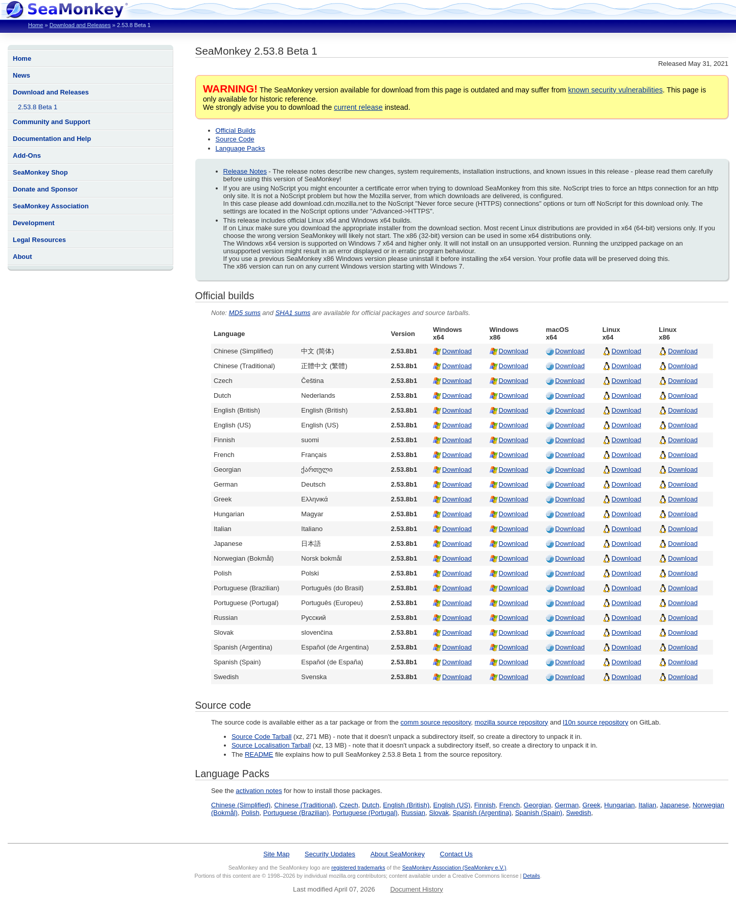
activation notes (259, 791)
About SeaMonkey (398, 854)
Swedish (578, 812)
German (567, 805)
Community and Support (51, 122)
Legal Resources (39, 240)
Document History (416, 889)
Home (35, 25)
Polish (250, 812)
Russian (413, 812)
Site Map (276, 854)
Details (531, 876)
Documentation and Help (52, 138)
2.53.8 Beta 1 (37, 107)
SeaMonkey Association (50, 206)
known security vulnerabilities (615, 90)
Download (457, 351)
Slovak (439, 812)
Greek (591, 805)
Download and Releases (80, 25)
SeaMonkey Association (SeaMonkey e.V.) (454, 867)
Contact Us (456, 854)
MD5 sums (245, 313)
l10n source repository (595, 722)
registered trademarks (358, 867)
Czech (348, 805)
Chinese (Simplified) (240, 805)
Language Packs (240, 148)
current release (358, 107)
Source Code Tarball (262, 736)
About (22, 256)
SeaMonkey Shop (40, 172)
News (21, 75)
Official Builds (236, 130)
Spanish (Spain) (539, 812)
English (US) (451, 805)
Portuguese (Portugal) (365, 812)
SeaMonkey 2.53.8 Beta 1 (256, 51)
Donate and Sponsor (45, 189)
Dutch (370, 805)
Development (34, 223)
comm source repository (436, 722)
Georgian (537, 805)
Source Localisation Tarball (271, 745)
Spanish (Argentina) (482, 812)
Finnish (485, 805)
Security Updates (330, 854)
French (509, 805)
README (259, 754)
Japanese (674, 805)
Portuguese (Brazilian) (296, 812)
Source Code (235, 139)
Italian (647, 805)
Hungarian (619, 805)
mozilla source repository (511, 722)
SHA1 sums (293, 313)
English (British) (406, 805)
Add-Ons (27, 155)
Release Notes (245, 171)
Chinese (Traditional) (304, 805)
